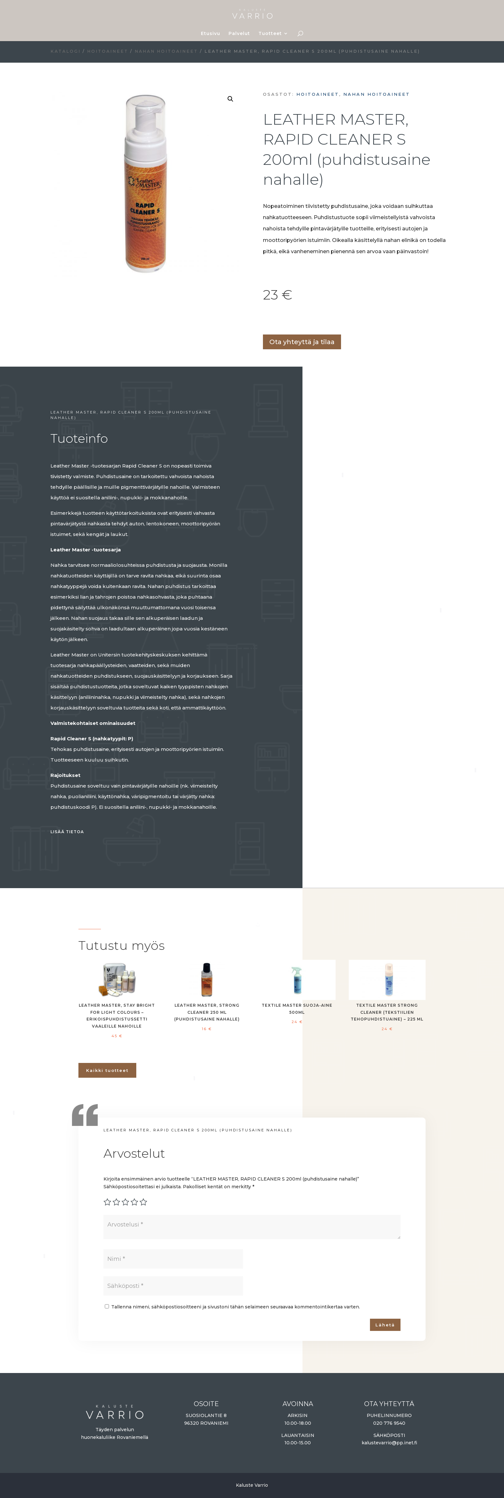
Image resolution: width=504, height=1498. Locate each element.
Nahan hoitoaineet (166, 51)
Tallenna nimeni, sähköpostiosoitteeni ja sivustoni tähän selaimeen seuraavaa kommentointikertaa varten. (235, 1307)
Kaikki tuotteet (107, 1070)
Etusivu (210, 33)
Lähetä (385, 1324)
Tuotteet (270, 33)
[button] (230, 99)
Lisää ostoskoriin (265, 319)
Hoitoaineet (107, 51)
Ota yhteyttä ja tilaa (302, 342)
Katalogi (65, 51)
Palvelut (239, 33)
